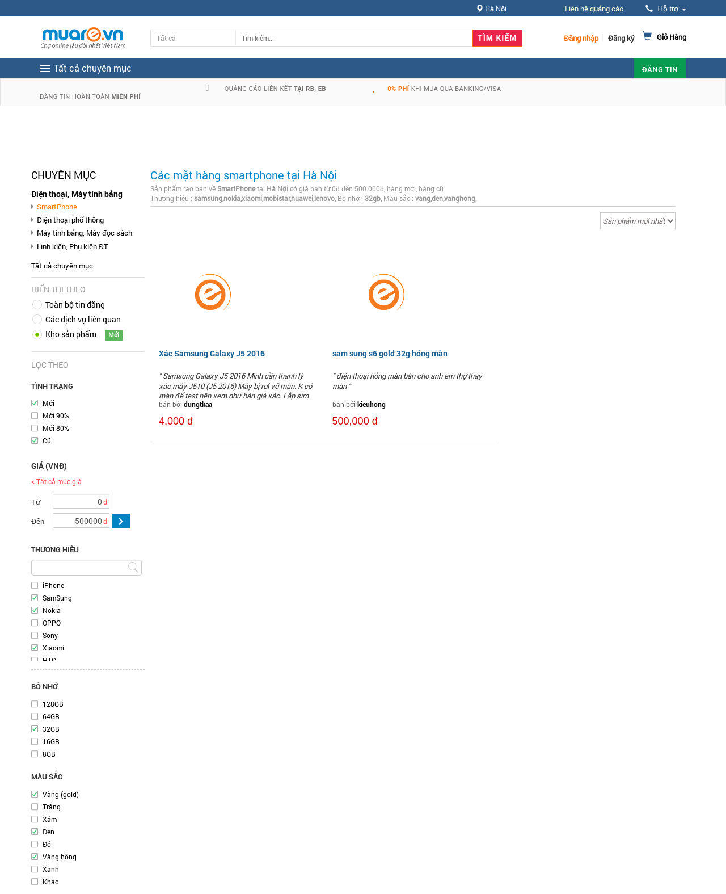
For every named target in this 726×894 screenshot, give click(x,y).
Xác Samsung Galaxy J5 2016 (212, 353)
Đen (48, 831)
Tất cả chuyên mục (62, 266)
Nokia (52, 610)
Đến (37, 521)
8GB (49, 753)
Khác (50, 881)
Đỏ (47, 844)
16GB (51, 741)
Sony (50, 635)
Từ (35, 502)
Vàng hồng (60, 856)
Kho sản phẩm (70, 334)
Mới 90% (56, 415)
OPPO (52, 622)
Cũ (47, 440)
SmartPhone (57, 207)
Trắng (52, 806)
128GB (53, 703)
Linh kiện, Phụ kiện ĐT (72, 246)
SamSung (57, 597)
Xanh (51, 869)
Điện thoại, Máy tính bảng (77, 193)
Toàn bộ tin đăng (75, 304)
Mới (48, 403)
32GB (51, 728)
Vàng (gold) (61, 794)
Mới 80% (56, 428)
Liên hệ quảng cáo (594, 8)
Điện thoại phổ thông (70, 220)
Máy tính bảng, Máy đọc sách (84, 233)
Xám (50, 819)
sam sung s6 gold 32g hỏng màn (390, 353)
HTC (49, 660)
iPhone (53, 585)
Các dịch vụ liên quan (83, 319)
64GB (51, 716)
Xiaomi (53, 647)
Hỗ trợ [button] (665, 9)
